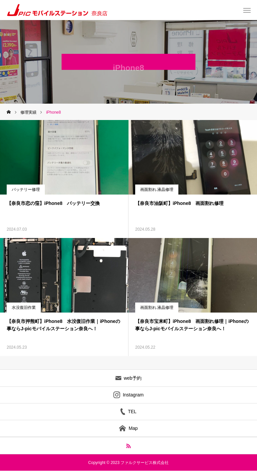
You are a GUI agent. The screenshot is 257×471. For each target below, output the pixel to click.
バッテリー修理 (26, 189)
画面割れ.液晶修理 (156, 189)
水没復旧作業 (24, 307)
